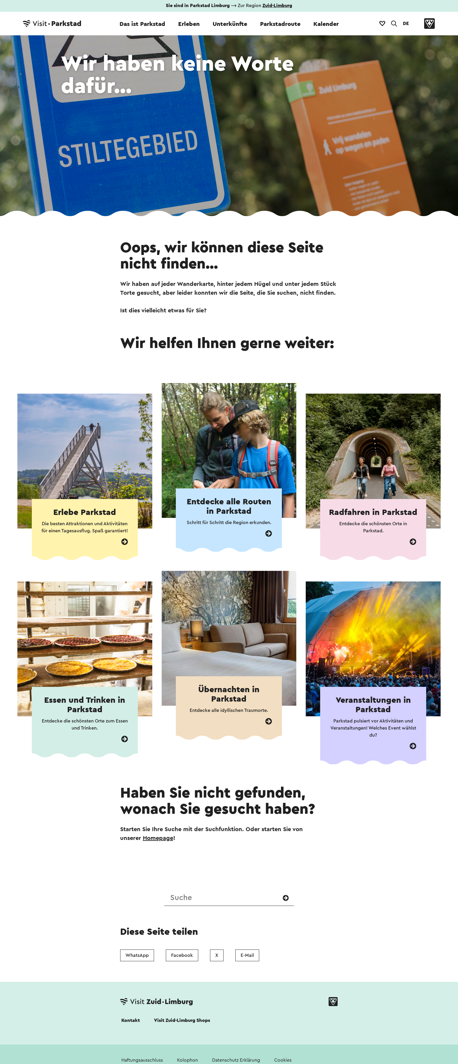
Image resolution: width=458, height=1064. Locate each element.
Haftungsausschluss (142, 1060)
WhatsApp (137, 955)
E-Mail (247, 955)
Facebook (182, 955)
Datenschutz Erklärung (236, 1060)
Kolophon (187, 1060)
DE (406, 23)
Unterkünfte (230, 24)
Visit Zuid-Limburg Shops (182, 1020)
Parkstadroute (280, 24)
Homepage (158, 838)
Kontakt (130, 1020)
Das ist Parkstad (142, 24)
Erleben (189, 24)
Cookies (283, 1060)
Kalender (326, 24)
